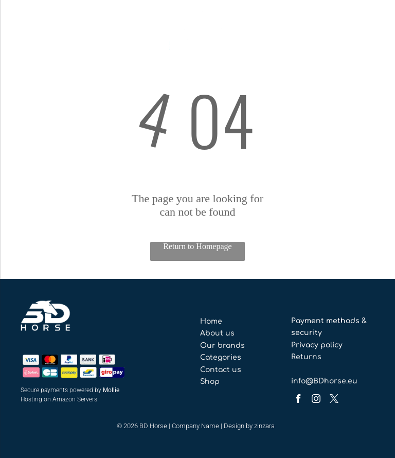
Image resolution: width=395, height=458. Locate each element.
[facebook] (297, 400)
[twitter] (333, 400)
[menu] (22, 32)
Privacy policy (317, 345)
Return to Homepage (197, 246)
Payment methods (325, 321)
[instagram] (315, 400)
